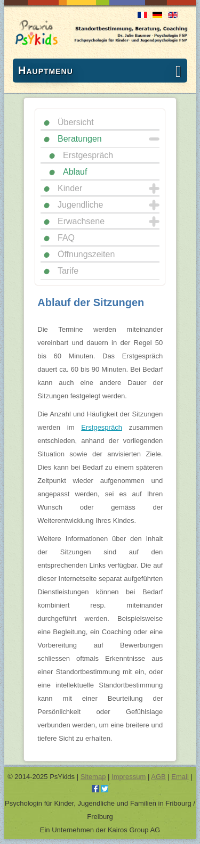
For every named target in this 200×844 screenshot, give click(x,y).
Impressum (128, 777)
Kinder (70, 188)
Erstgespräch (88, 155)
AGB (158, 777)
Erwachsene (81, 221)
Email (180, 777)
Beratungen (80, 138)
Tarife (68, 270)
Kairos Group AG (134, 830)
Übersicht (76, 122)
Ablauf (75, 171)
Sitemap (93, 777)
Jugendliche (80, 204)
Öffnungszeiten (86, 254)
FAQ (66, 237)
